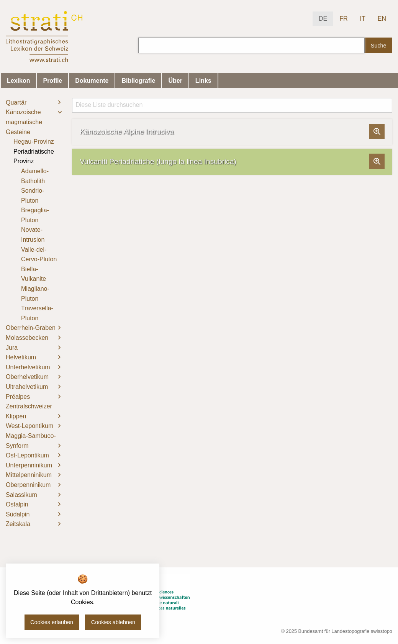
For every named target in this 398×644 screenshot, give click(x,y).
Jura (12, 347)
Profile (52, 80)
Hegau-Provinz (33, 141)
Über (175, 80)
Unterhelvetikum (28, 367)
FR (343, 18)
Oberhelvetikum (27, 377)
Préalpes (18, 396)
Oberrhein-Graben (31, 327)
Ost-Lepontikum (27, 455)
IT (362, 18)
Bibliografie (138, 80)
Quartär (16, 102)
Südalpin (17, 514)
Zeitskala (18, 524)
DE (323, 18)
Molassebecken (27, 337)
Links (203, 80)
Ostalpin (17, 504)
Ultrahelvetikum (27, 386)
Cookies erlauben (51, 622)
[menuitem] (33, 103)
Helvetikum (21, 357)
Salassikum (21, 495)
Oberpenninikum (28, 485)
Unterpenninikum (29, 465)
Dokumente (91, 80)
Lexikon (18, 80)
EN (382, 18)
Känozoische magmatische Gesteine (24, 122)
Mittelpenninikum (29, 475)
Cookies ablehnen (113, 622)
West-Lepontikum (29, 426)
